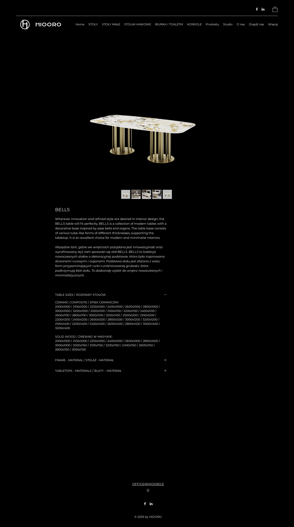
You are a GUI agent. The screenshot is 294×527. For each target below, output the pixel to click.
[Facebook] (257, 9)
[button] (275, 9)
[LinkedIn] (263, 9)
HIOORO (48, 24)
